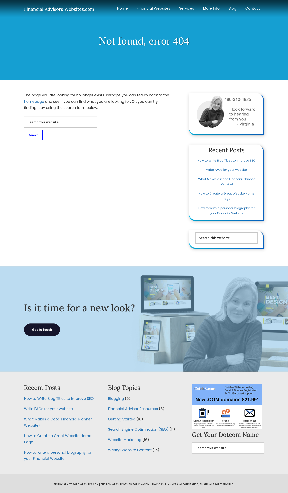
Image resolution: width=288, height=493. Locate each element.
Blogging (116, 398)
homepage (34, 101)
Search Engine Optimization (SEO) (138, 429)
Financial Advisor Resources (133, 408)
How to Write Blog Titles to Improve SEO (226, 160)
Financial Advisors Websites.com (59, 9)
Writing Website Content (130, 449)
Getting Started (121, 419)
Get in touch (42, 329)
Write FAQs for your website (226, 170)
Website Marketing (124, 439)
